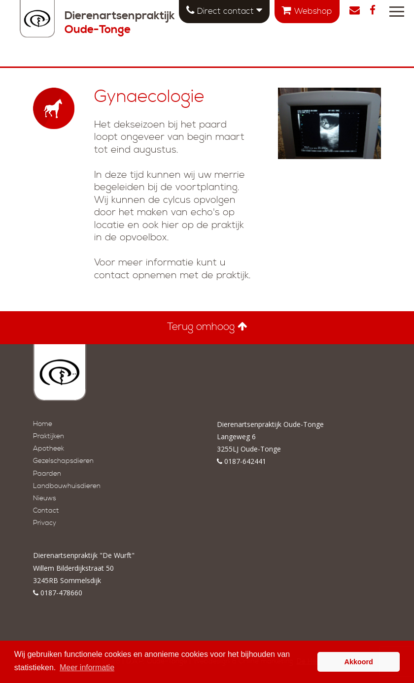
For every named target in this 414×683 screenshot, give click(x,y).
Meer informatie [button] (87, 667)
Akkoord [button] (359, 662)
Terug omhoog (207, 327)
